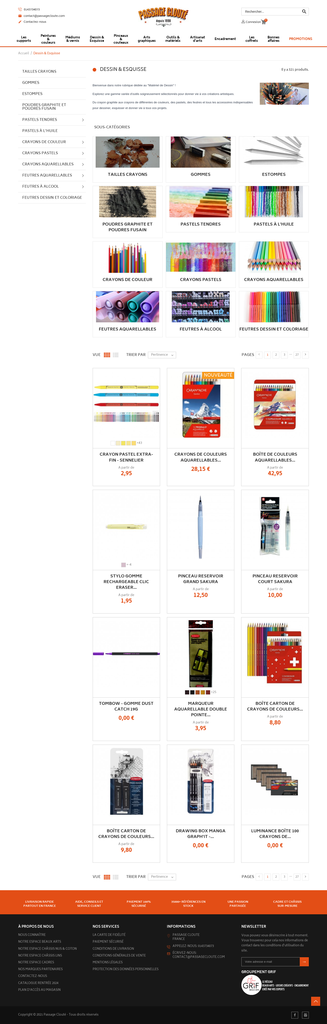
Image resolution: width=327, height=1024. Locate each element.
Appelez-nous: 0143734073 (193, 946)
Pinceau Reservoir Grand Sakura (200, 579)
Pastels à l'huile (40, 131)
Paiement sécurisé (108, 942)
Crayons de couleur (44, 142)
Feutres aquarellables (47, 175)
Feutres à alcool (40, 187)
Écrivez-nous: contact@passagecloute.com (199, 955)
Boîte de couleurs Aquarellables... (275, 457)
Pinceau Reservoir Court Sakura (275, 579)
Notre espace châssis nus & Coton (47, 949)
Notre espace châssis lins (40, 956)
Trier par (136, 355)
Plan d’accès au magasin (39, 990)
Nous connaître (32, 935)
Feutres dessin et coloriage (52, 198)
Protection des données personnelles (126, 969)
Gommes (30, 83)
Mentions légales (108, 962)
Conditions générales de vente (119, 956)
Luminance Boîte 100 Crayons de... (275, 834)
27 (297, 355)
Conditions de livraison (113, 949)
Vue (97, 355)
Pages (248, 355)
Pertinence (163, 355)
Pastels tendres (39, 120)
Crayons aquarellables (48, 164)
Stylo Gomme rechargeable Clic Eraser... (126, 582)
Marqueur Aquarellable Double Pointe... (200, 709)
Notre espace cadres (36, 962)
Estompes (32, 94)
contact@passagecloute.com (41, 16)
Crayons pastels (40, 153)
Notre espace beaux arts (39, 942)
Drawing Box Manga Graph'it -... (200, 834)
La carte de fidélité (109, 935)
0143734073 (29, 10)
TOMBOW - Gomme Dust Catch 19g (126, 706)
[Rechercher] (275, 11)
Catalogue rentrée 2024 (38, 983)
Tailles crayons (39, 72)
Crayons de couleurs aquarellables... (200, 457)
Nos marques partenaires (40, 969)
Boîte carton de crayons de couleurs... (275, 706)
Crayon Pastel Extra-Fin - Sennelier (126, 457)
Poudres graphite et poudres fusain (44, 107)
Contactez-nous (32, 22)
